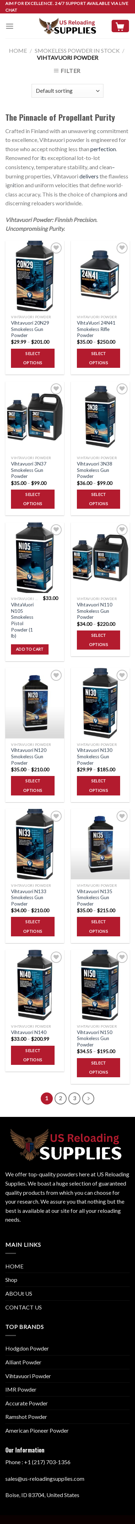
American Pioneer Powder (37, 1430)
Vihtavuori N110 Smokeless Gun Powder (94, 611)
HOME (14, 1266)
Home (18, 50)
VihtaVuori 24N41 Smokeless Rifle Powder (96, 329)
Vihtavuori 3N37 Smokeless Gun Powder (28, 470)
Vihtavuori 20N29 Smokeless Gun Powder (30, 329)
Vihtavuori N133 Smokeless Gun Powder (28, 898)
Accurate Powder (26, 1403)
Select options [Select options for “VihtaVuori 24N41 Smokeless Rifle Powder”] (98, 358)
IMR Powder (20, 1389)
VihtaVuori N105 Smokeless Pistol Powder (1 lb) (22, 620)
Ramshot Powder (26, 1416)
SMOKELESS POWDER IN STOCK (77, 50)
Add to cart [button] (30, 649)
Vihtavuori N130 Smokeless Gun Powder (94, 756)
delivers (89, 176)
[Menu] (9, 26)
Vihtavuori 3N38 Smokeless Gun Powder (94, 470)
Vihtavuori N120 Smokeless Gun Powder (28, 756)
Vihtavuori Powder (28, 1375)
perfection (103, 148)
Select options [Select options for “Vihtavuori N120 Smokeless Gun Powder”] (32, 785)
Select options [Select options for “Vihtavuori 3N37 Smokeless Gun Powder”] (32, 499)
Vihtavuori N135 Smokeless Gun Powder (94, 898)
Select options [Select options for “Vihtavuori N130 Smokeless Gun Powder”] (98, 785)
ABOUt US (18, 1293)
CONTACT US (23, 1307)
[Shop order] (67, 91)
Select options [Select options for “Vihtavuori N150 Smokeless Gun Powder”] (98, 1067)
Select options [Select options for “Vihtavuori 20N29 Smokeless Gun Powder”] (32, 358)
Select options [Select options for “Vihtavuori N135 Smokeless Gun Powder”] (98, 926)
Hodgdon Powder (27, 1348)
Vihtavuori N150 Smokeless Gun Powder (94, 1038)
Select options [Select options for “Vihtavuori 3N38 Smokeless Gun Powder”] (98, 499)
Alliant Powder (23, 1362)
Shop (11, 1279)
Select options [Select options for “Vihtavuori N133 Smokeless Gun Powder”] (32, 926)
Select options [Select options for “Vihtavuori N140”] (32, 1055)
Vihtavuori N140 (28, 1032)
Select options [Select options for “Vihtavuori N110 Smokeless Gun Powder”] (98, 640)
